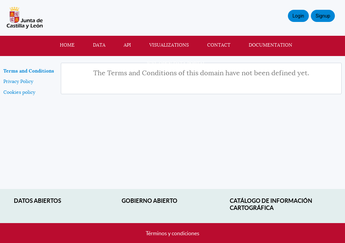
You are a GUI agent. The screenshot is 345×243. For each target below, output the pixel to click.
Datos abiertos (37, 200)
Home (67, 45)
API (127, 45)
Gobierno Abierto (149, 200)
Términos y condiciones (172, 233)
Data (99, 45)
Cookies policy (19, 92)
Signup (323, 16)
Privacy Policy (18, 81)
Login (298, 16)
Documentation (270, 45)
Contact (218, 45)
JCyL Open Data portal (176, 63)
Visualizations (169, 45)
